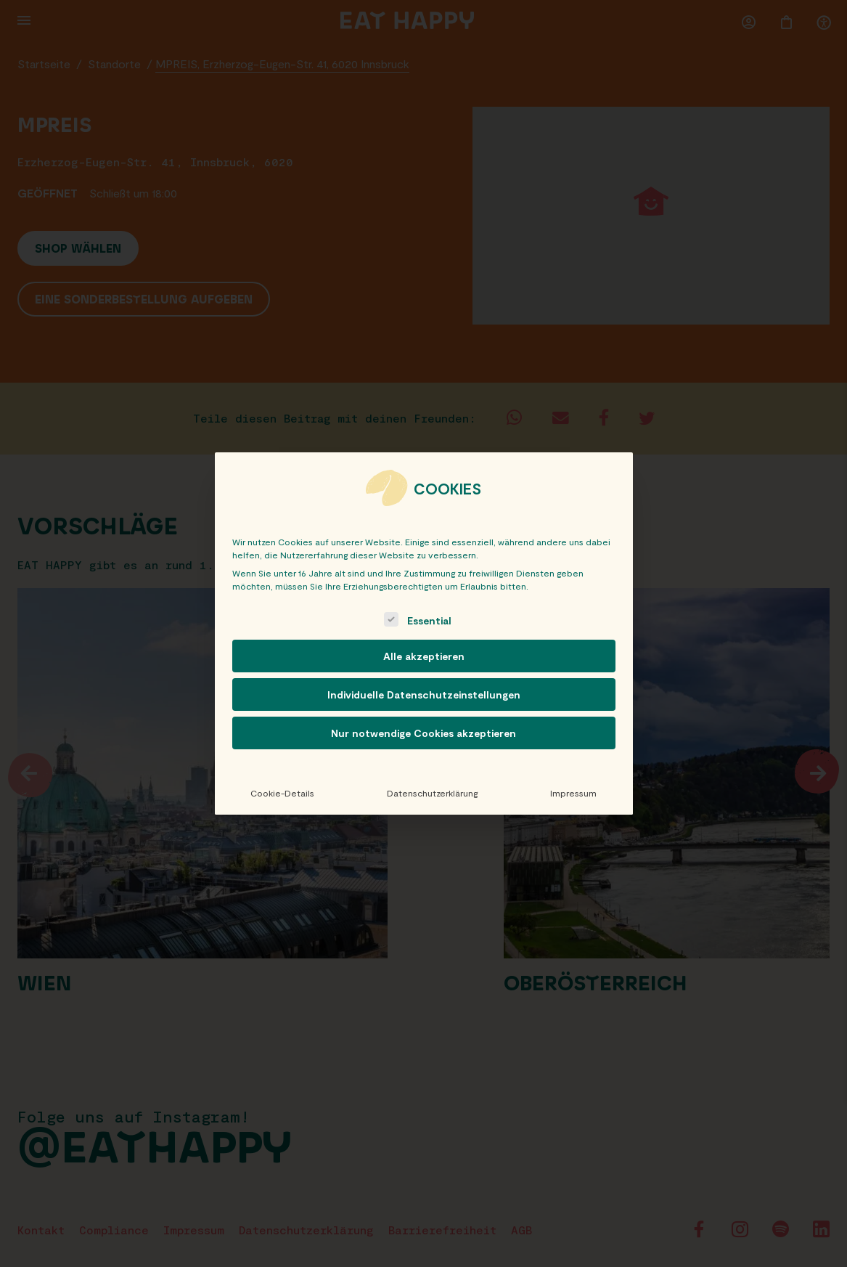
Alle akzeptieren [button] (424, 656)
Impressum (573, 793)
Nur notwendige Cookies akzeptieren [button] (423, 733)
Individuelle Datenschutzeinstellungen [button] (423, 694)
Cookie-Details (282, 793)
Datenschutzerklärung (432, 793)
